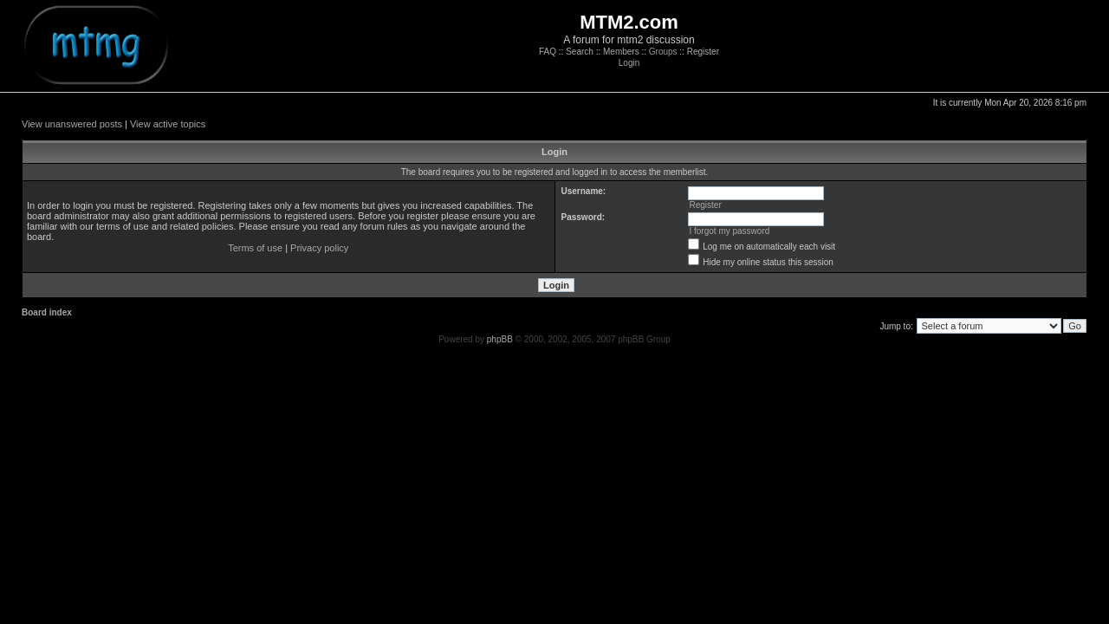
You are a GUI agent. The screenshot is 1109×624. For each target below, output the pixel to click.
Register (703, 51)
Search (579, 51)
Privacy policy (319, 248)
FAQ (547, 51)
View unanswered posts (72, 124)
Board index (47, 312)
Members (621, 51)
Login (629, 63)
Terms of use (255, 248)
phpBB (500, 339)
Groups (663, 51)
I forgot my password (729, 231)
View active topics (167, 124)
